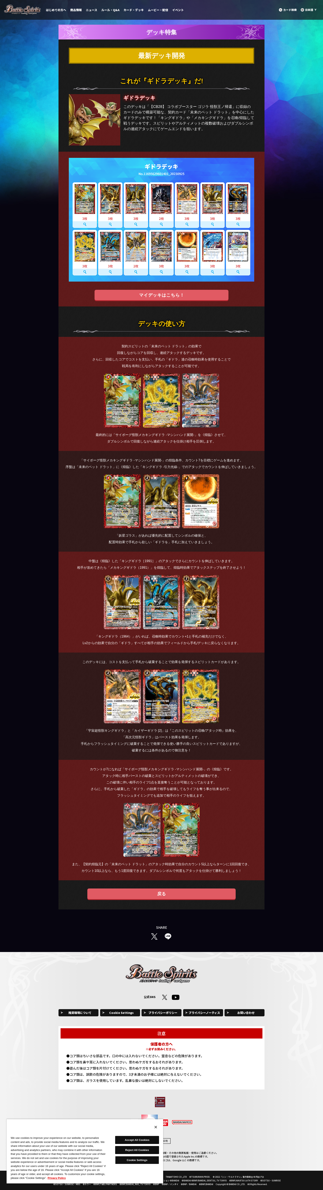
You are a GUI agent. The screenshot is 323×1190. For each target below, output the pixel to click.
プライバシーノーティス (204, 1013)
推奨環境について (79, 1013)
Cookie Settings (121, 1013)
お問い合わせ (246, 1013)
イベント (178, 10)
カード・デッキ (134, 10)
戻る (161, 893)
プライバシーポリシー (163, 1013)
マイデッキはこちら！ (161, 295)
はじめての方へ (56, 10)
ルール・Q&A (110, 10)
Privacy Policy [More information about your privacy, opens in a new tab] (57, 1178)
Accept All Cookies (137, 1139)
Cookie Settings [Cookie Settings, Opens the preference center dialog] (137, 1160)
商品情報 (76, 10)
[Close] (155, 1127)
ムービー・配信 (158, 10)
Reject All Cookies (137, 1150)
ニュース (91, 10)
